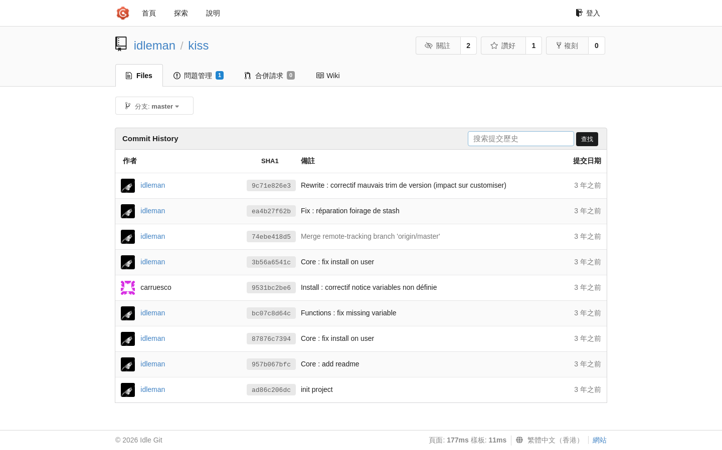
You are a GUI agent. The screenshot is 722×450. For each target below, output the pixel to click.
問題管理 (198, 75)
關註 (437, 46)
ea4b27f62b (271, 211)
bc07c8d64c (271, 313)
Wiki (327, 76)
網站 (600, 440)
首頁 (149, 13)
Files (139, 76)
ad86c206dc (271, 390)
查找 (587, 139)
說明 (213, 13)
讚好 (502, 46)
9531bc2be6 (271, 288)
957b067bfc (271, 364)
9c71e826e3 (271, 186)
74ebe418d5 (271, 237)
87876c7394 (271, 339)
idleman (154, 45)
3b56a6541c (271, 262)
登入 (588, 13)
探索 (181, 13)
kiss (198, 45)
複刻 (567, 46)
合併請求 (270, 75)
